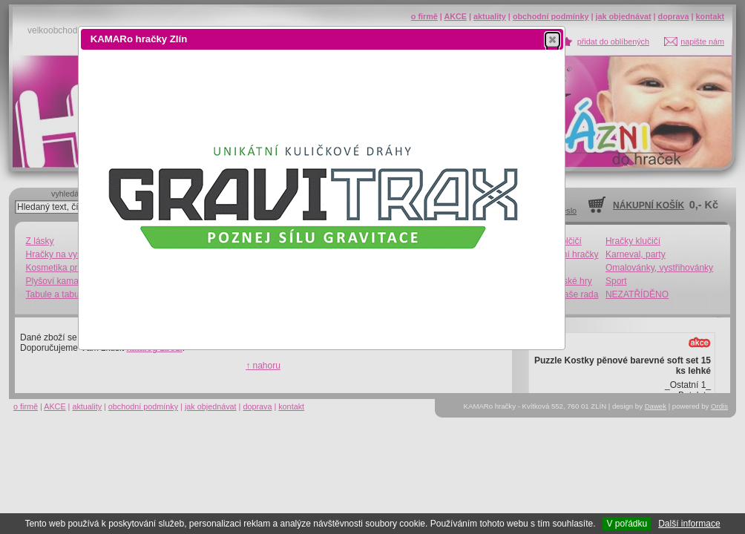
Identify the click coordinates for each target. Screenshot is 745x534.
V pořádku (626, 523)
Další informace (689, 523)
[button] (552, 39)
